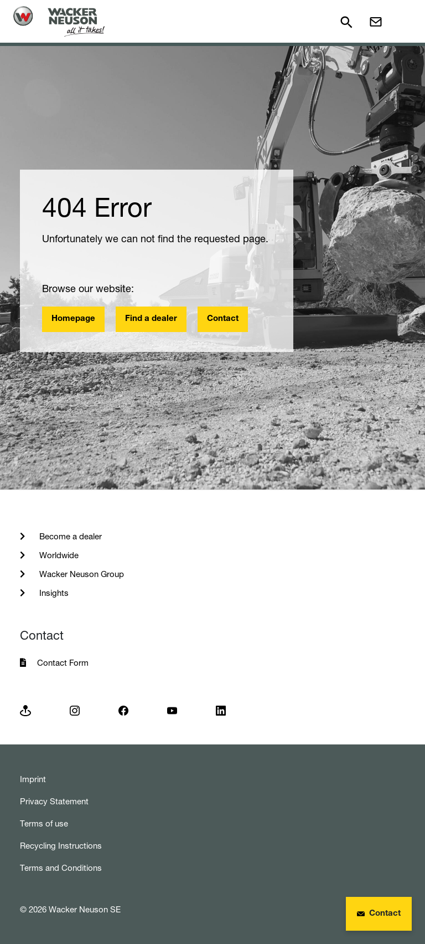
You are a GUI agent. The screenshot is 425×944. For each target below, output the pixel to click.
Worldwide (58, 555)
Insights (53, 593)
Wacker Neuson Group (80, 574)
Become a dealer (69, 536)
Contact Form (63, 662)
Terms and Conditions (61, 868)
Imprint (33, 779)
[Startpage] (59, 21)
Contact (223, 319)
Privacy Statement (54, 801)
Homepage (73, 319)
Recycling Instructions (61, 845)
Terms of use (44, 823)
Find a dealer (151, 319)
